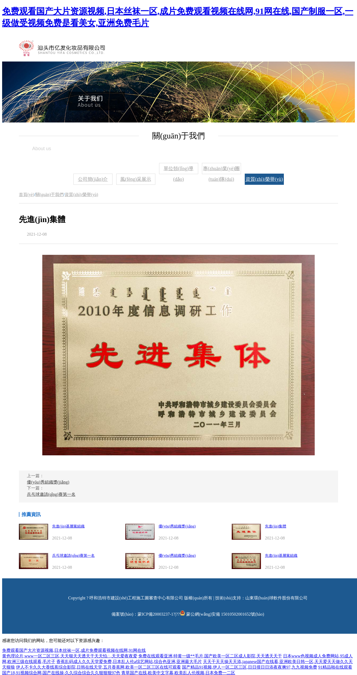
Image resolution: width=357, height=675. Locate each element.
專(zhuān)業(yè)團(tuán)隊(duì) (221, 170)
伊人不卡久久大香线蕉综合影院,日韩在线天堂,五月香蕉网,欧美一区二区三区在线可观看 (98, 667)
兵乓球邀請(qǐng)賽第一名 (51, 494)
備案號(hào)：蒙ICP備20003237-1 (142, 614)
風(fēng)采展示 (135, 179)
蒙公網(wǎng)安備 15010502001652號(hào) (225, 614)
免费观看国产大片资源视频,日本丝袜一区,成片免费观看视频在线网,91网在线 (74, 650)
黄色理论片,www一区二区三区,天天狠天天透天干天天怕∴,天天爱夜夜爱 (69, 656)
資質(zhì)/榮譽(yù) (264, 179)
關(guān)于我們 (49, 194)
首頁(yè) (26, 194)
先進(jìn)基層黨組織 (68, 526)
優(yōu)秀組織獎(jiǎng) (48, 482)
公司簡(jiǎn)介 (93, 179)
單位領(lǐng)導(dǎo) (178, 170)
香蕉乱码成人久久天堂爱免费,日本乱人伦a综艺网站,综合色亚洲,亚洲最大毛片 (129, 661)
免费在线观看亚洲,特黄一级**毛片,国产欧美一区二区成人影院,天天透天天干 (210, 656)
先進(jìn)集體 (275, 526)
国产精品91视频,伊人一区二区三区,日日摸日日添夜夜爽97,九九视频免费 (249, 667)
